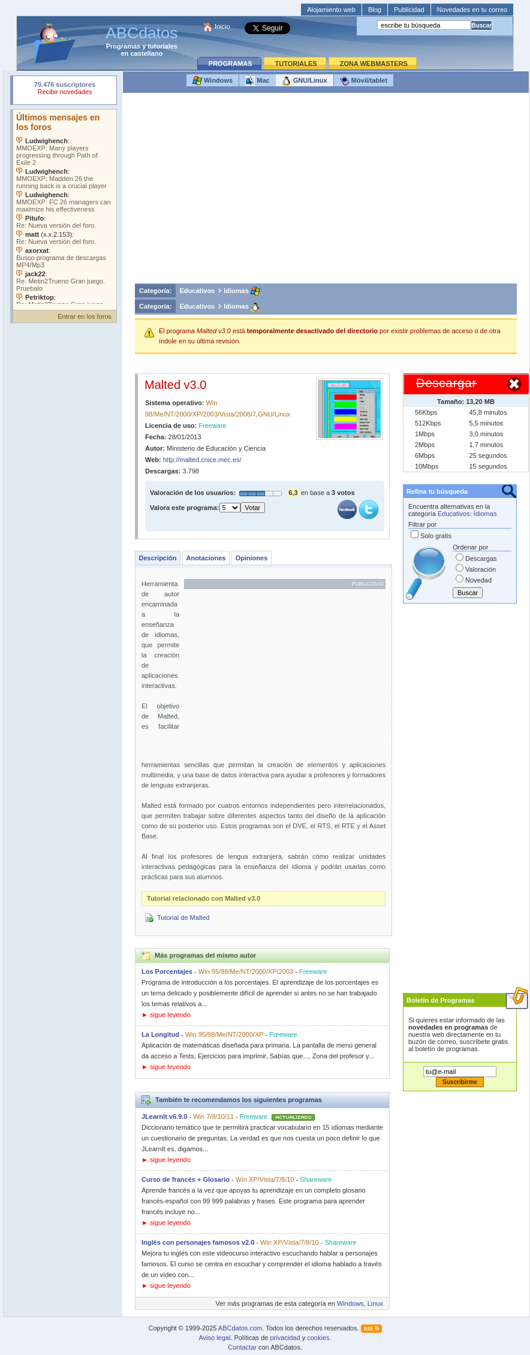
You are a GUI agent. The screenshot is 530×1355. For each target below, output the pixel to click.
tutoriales (162, 46)
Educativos (197, 290)
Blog (374, 9)
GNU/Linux (304, 81)
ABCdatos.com (240, 1328)
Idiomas (236, 290)
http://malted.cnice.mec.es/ (202, 459)
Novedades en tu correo (472, 9)
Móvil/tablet (364, 81)
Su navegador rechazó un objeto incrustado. (65, 89)
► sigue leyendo (166, 1014)
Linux (375, 1303)
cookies (318, 1337)
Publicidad (409, 9)
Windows (212, 81)
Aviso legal (214, 1337)
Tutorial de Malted (183, 917)
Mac (257, 81)
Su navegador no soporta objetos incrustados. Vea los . (64, 207)
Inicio (222, 26)
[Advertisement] (326, 191)
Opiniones (251, 558)
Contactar (242, 1347)
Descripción (158, 558)
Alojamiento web (331, 9)
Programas (123, 46)
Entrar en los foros (85, 316)
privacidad (285, 1337)
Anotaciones (205, 558)
